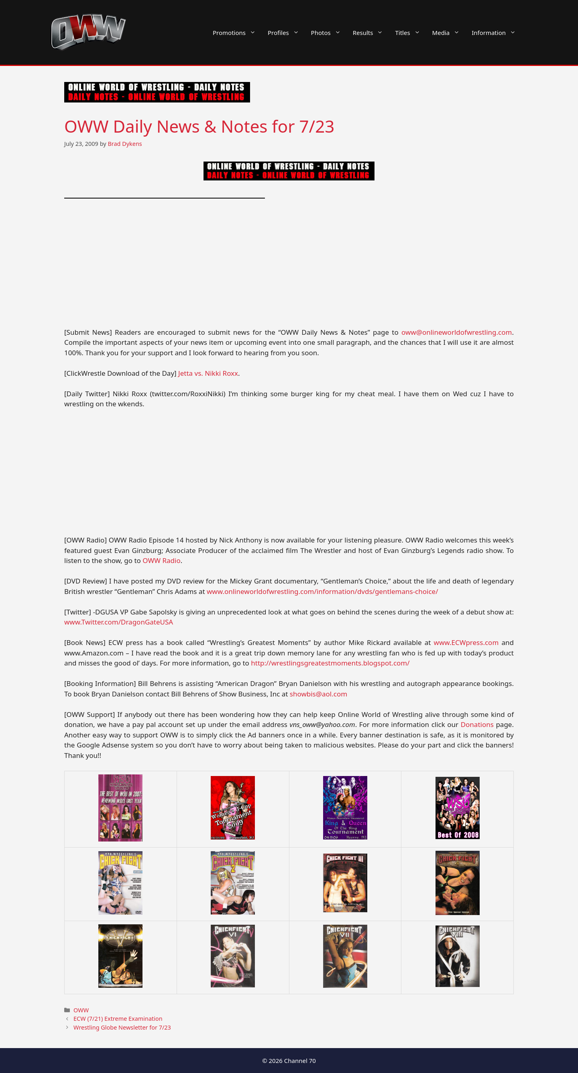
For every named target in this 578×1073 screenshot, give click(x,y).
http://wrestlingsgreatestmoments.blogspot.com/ (330, 663)
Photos (329, 33)
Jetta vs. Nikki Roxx (208, 373)
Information (497, 33)
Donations (477, 724)
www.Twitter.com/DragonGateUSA (118, 622)
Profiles (286, 33)
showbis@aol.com (318, 693)
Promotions (237, 33)
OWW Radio (161, 560)
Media (449, 33)
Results (371, 33)
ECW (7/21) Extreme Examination (118, 1018)
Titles (410, 33)
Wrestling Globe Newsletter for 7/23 (122, 1027)
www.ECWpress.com (466, 642)
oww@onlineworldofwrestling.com (456, 332)
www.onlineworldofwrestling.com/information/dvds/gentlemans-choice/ (322, 591)
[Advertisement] (289, 267)
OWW (81, 1010)
